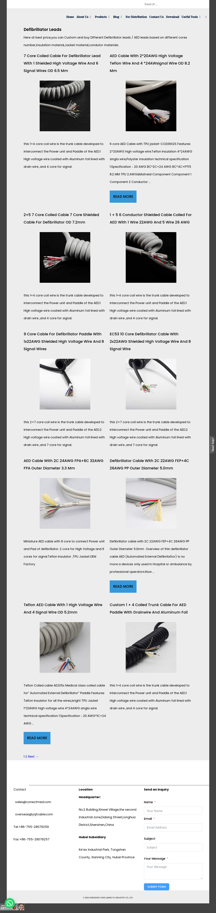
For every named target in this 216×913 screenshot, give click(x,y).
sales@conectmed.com (32, 802)
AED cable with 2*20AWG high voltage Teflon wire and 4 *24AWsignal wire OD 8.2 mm (150, 63)
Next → (33, 756)
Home (70, 17)
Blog (118, 17)
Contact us (156, 17)
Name (148, 802)
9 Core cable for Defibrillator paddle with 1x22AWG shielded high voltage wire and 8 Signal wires (64, 341)
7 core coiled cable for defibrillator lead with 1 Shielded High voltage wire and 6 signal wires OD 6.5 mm (62, 63)
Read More (125, 197)
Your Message (154, 858)
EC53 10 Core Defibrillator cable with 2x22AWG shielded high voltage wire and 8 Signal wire (150, 341)
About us (85, 17)
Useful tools (192, 17)
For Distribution (136, 17)
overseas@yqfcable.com (33, 814)
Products (103, 17)
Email (148, 819)
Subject (149, 838)
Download (172, 17)
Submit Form (156, 887)
